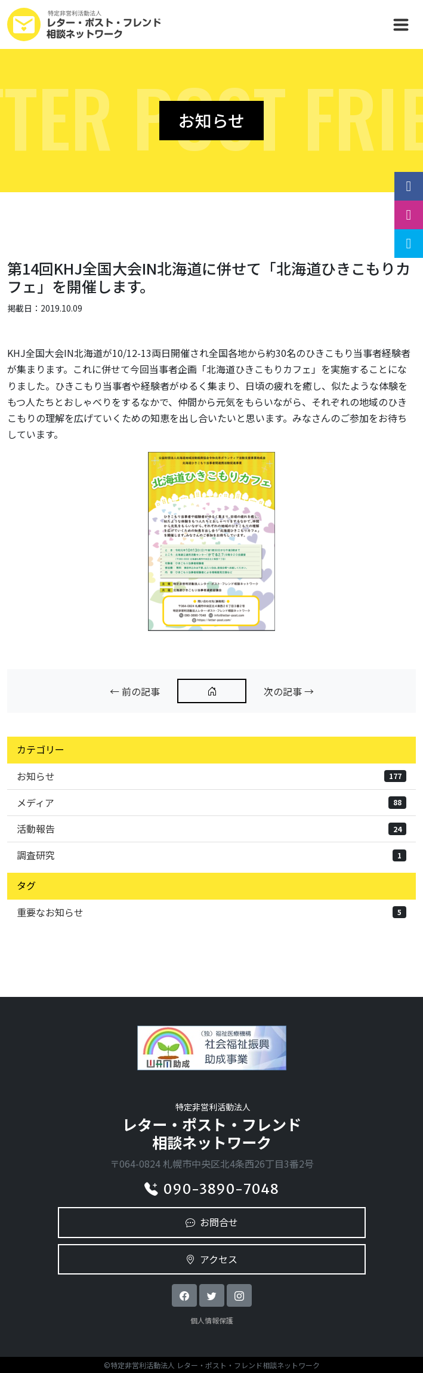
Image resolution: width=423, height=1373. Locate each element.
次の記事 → (289, 691)
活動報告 (211, 828)
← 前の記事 (135, 691)
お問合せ (212, 1222)
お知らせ (211, 776)
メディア (211, 802)
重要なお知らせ (211, 912)
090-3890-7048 (211, 1189)
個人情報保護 (211, 1320)
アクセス (211, 1259)
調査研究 (211, 855)
